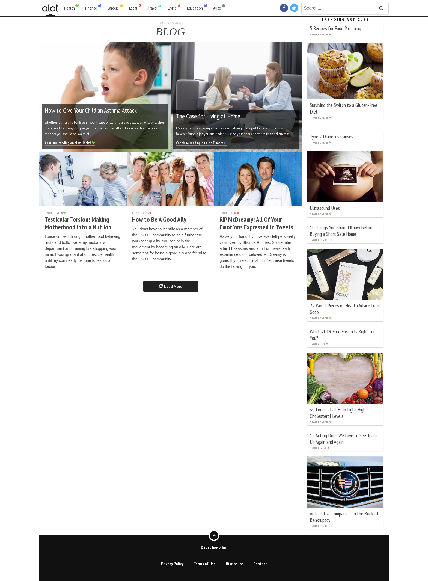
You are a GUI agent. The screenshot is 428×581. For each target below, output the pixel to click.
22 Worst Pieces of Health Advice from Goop (345, 308)
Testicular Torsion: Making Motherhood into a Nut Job (78, 223)
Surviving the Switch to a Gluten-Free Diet (343, 108)
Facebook (284, 8)
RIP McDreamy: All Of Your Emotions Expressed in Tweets (256, 223)
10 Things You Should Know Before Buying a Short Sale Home (342, 230)
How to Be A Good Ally (159, 219)
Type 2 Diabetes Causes (331, 136)
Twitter (295, 8)
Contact (260, 563)
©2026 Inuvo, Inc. (214, 546)
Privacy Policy (172, 563)
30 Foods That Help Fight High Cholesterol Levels (337, 412)
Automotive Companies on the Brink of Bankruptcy (344, 516)
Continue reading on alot (70, 143)
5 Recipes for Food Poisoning (335, 28)
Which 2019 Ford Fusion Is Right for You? (342, 334)
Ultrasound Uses (325, 207)
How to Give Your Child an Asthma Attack (91, 110)
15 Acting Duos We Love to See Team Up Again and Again (343, 438)
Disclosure (234, 563)
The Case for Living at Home (208, 116)
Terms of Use (205, 563)
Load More (170, 286)
